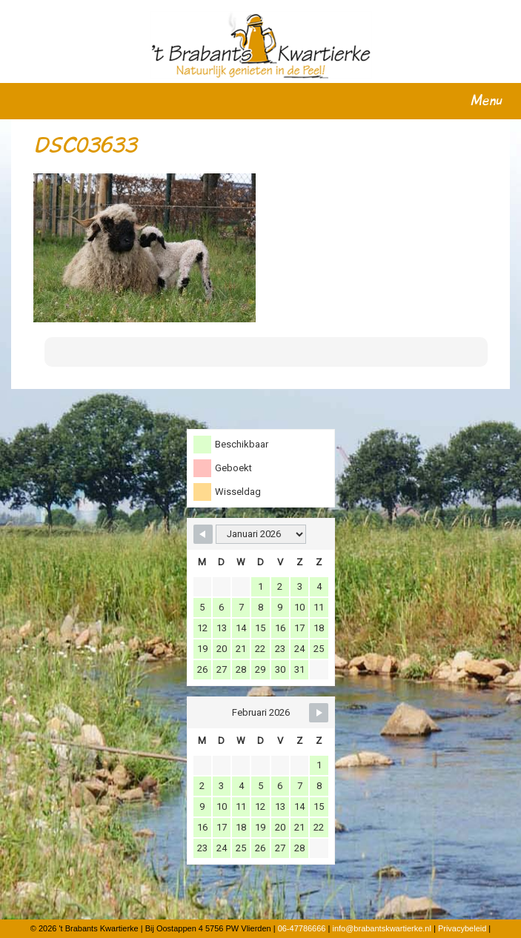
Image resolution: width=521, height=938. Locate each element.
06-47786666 (302, 928)
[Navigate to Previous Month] (203, 534)
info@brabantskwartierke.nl (381, 928)
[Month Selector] (261, 534)
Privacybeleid (462, 928)
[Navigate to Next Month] (318, 712)
